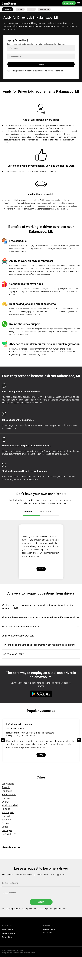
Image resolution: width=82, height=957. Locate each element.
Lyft (31, 9)
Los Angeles (8, 783)
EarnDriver (9, 3)
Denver (5, 801)
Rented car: (46, 511)
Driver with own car (8, 933)
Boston (5, 823)
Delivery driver (7, 937)
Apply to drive (69, 3)
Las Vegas (7, 830)
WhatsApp (63, 400)
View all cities (9, 847)
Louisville (6, 816)
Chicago (6, 809)
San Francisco (9, 794)
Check (41, 569)
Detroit (5, 826)
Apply (41, 755)
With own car (44, 9)
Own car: (28, 511)
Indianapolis (8, 812)
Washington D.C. (10, 805)
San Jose (6, 798)
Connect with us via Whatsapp (49, 931)
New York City (9, 834)
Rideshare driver (7, 930)
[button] (79, 740)
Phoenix (6, 787)
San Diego (7, 791)
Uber (20, 9)
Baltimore (6, 819)
